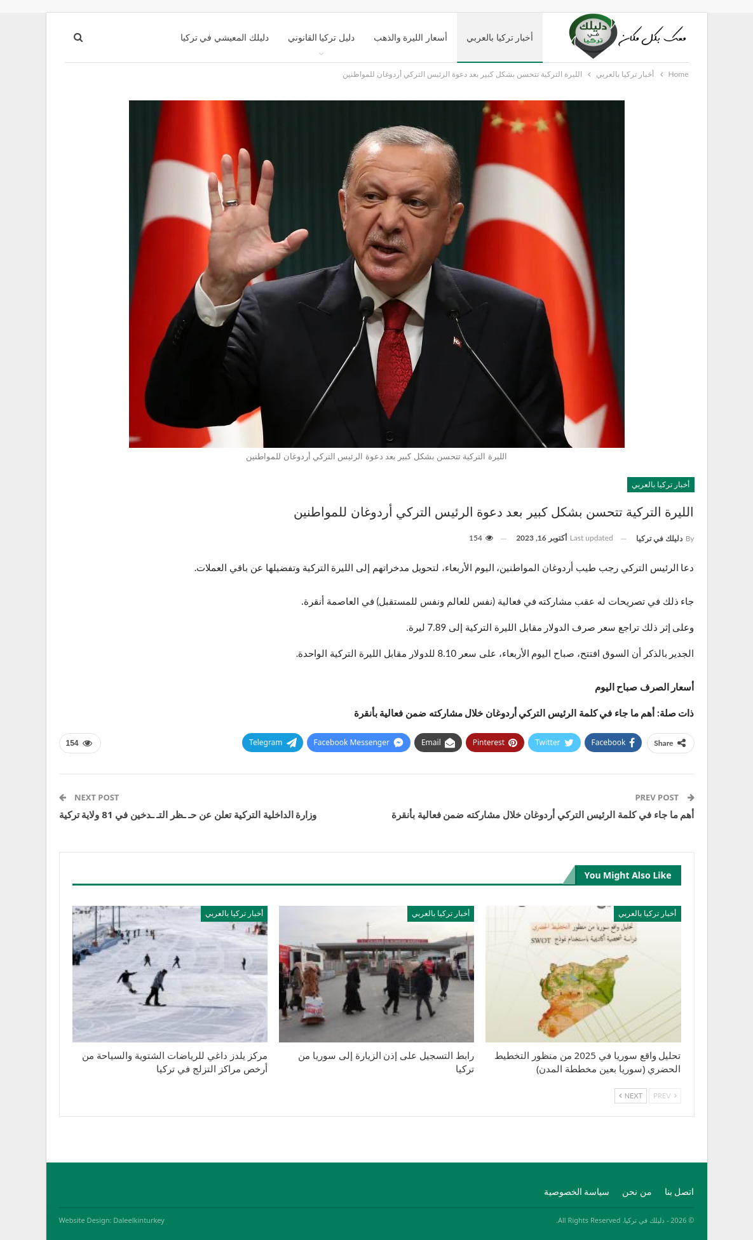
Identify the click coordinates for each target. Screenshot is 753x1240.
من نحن (637, 1191)
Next (630, 1095)
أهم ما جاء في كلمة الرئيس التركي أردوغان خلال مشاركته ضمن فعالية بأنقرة (543, 814)
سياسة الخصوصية (577, 1191)
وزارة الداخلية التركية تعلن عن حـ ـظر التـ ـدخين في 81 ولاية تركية (188, 814)
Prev (664, 1095)
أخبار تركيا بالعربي (499, 37)
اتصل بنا (680, 1191)
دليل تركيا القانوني (321, 37)
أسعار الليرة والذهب (410, 37)
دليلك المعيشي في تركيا (224, 37)
